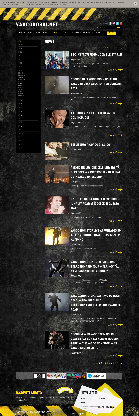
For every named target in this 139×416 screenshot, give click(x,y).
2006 (20, 141)
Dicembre (21, 73)
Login (111, 33)
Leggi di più (112, 70)
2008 (20, 134)
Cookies (49, 411)
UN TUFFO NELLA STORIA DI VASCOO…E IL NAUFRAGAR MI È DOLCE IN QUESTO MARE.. (95, 204)
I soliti (98, 32)
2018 (20, 71)
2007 (20, 137)
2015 (20, 108)
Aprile (20, 90)
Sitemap (55, 411)
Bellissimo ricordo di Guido (90, 145)
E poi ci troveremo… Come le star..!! (96, 54)
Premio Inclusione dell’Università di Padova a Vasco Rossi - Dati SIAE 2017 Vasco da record (96, 172)
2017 (20, 100)
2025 (20, 45)
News (56, 32)
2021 (20, 60)
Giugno (20, 85)
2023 (20, 52)
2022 (20, 56)
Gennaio (21, 96)
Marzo (20, 92)
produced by (78, 413)
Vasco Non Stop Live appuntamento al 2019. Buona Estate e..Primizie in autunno (96, 235)
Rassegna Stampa (81, 32)
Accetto (90, 407)
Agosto (20, 81)
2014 (20, 111)
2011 (20, 122)
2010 (20, 126)
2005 (20, 145)
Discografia (42, 32)
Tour (65, 32)
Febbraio (21, 94)
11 (118, 48)
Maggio (20, 87)
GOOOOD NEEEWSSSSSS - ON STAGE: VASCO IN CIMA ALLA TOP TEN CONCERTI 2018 (96, 84)
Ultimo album (25, 32)
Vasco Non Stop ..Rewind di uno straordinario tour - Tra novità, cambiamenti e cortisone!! (95, 267)
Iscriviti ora (103, 407)
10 (115, 48)
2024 (20, 48)
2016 (20, 104)
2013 (20, 115)
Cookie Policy (22, 4)
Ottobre (20, 77)
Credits (30, 411)
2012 (20, 119)
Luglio (20, 83)
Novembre (21, 75)
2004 (20, 148)
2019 (20, 67)
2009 (20, 130)
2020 (20, 63)
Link (97, 28)
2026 (20, 41)
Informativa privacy (39, 411)
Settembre (21, 79)
